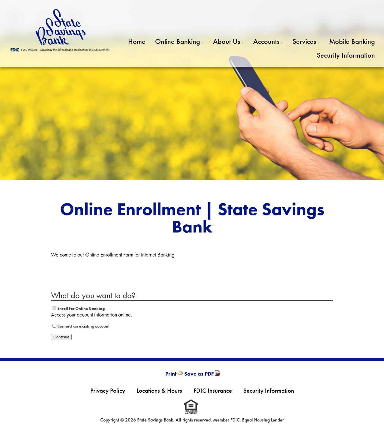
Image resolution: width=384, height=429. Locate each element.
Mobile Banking (352, 41)
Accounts (266, 41)
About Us (226, 41)
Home (137, 41)
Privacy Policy (107, 390)
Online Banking (177, 41)
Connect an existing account (83, 326)
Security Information (346, 55)
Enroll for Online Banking (81, 308)
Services (304, 41)
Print (170, 373)
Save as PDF (199, 373)
